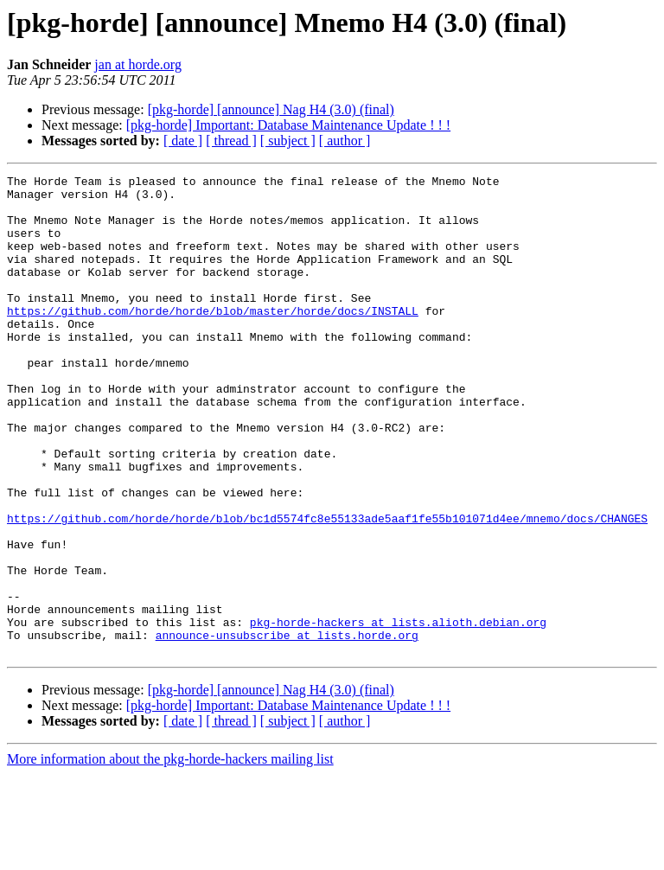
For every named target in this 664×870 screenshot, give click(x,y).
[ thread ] (231, 140)
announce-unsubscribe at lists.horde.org (287, 728)
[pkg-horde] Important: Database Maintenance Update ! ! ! (288, 125)
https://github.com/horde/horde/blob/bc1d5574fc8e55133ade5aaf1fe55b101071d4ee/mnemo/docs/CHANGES (327, 588)
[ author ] (345, 140)
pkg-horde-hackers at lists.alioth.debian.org (398, 712)
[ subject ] (288, 140)
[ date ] (182, 140)
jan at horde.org (138, 64)
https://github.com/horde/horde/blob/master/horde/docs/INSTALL (212, 339)
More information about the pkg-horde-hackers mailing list (170, 855)
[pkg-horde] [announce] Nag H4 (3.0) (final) (271, 109)
